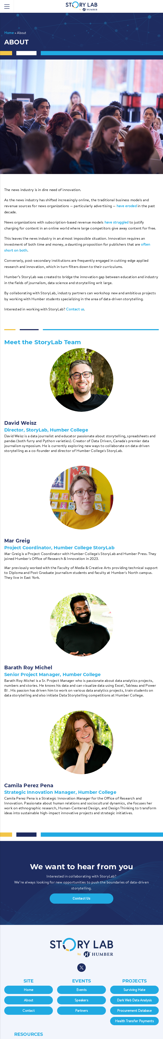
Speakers (81, 1000)
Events (81, 989)
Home (9, 32)
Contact (28, 1010)
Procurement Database (134, 1010)
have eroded (127, 206)
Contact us (75, 309)
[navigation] (81, 955)
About (28, 1000)
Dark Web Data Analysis (134, 1000)
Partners (81, 1010)
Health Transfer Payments (134, 1020)
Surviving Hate (134, 989)
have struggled (116, 222)
